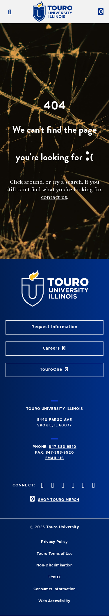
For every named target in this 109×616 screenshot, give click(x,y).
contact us (54, 197)
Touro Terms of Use (54, 554)
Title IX (54, 577)
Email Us (54, 458)
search (73, 182)
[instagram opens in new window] (52, 486)
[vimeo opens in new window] (62, 486)
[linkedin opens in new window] (82, 486)
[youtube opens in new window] (72, 486)
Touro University (62, 527)
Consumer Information (54, 589)
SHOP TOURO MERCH (58, 499)
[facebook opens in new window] (93, 486)
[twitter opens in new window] (42, 486)
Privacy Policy (54, 542)
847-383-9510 (62, 446)
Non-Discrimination (54, 565)
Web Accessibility (54, 601)
